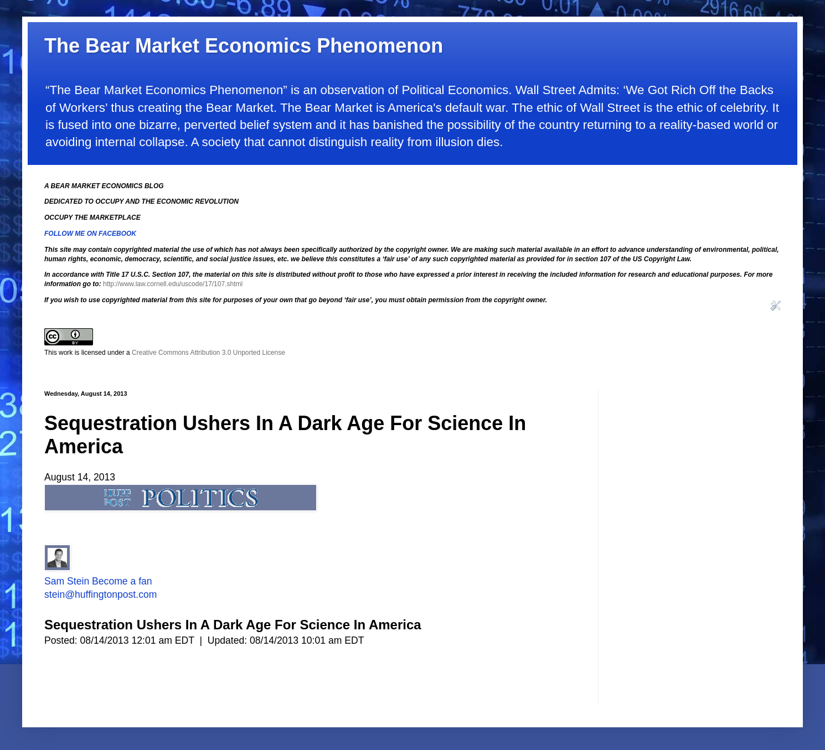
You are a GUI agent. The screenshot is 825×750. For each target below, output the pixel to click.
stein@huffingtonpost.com (100, 594)
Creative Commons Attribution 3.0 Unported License (208, 352)
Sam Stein (66, 581)
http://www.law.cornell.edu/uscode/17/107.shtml (173, 284)
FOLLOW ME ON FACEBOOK (90, 233)
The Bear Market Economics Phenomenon (243, 45)
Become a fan (122, 581)
